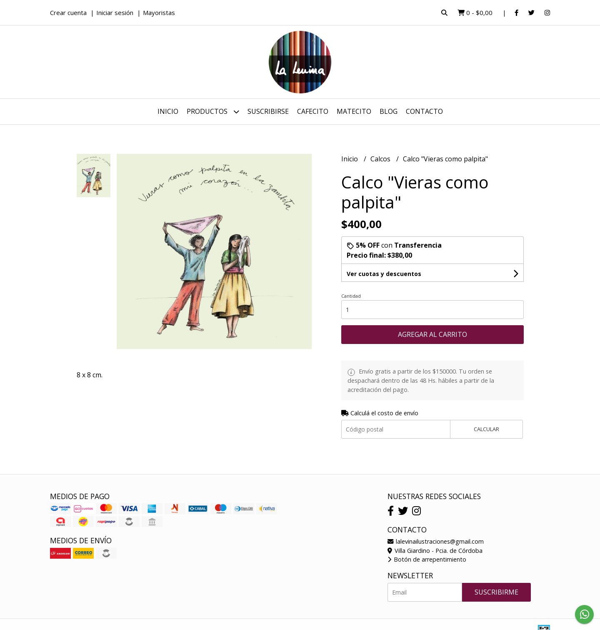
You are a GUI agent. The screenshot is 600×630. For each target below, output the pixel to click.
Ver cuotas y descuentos (384, 274)
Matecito (354, 111)
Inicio (168, 111)
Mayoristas (159, 12)
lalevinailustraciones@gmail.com (436, 541)
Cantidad (351, 296)
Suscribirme (496, 592)
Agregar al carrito (432, 334)
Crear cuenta (68, 12)
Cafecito (312, 111)
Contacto (424, 111)
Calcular (486, 429)
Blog (389, 111)
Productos (213, 111)
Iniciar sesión (114, 12)
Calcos (381, 158)
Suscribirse (268, 111)
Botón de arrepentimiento (427, 559)
